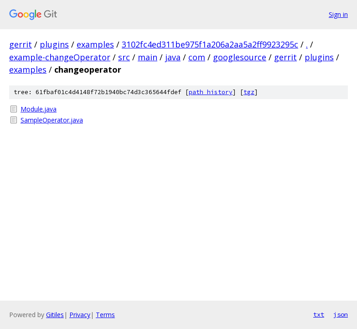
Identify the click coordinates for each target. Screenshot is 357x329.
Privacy (79, 314)
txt (318, 314)
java (173, 57)
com (196, 57)
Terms (105, 314)
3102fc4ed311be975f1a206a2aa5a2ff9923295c (210, 44)
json (340, 314)
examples (95, 44)
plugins (54, 44)
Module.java (39, 109)
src (124, 57)
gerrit (20, 44)
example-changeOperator (59, 57)
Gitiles (55, 314)
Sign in (338, 14)
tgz (248, 92)
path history (211, 92)
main (147, 57)
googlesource (239, 57)
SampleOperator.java (52, 120)
